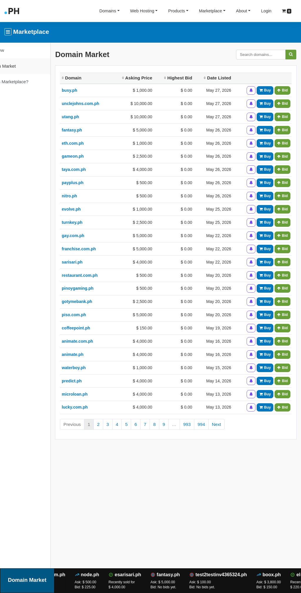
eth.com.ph (93, 143)
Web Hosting (142, 11)
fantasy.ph (92, 130)
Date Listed (222, 77)
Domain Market (21, 66)
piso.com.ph (94, 314)
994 (221, 424)
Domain (92, 77)
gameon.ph (93, 156)
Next (236, 424)
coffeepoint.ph (96, 328)
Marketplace (210, 11)
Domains (107, 11)
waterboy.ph (94, 367)
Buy (265, 90)
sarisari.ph (92, 262)
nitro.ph (89, 196)
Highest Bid (187, 77)
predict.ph (92, 381)
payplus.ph (93, 182)
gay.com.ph (93, 235)
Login (266, 11)
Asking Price (149, 77)
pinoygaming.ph (98, 288)
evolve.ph (91, 209)
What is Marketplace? (27, 81)
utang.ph (90, 116)
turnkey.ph (92, 222)
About (241, 11)
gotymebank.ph (97, 301)
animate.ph (93, 354)
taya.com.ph (94, 169)
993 (207, 424)
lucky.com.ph (95, 407)
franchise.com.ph (99, 248)
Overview (15, 50)
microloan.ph (95, 394)
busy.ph (90, 90)
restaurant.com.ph (100, 275)
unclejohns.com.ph (101, 103)
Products (176, 11)
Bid (282, 90)
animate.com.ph (97, 341)
